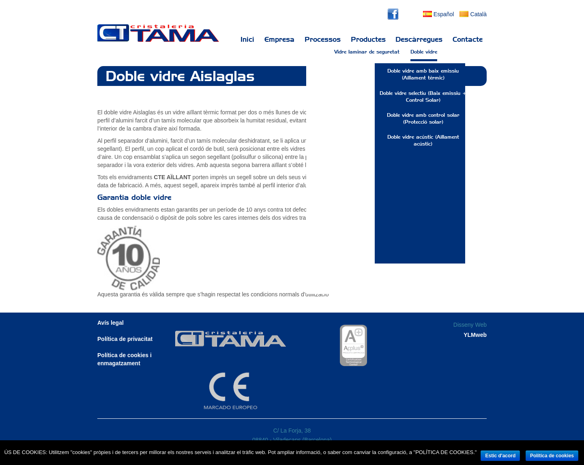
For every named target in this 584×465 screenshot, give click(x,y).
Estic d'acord (500, 456)
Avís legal (110, 322)
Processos (323, 39)
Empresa (279, 39)
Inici (247, 39)
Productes (368, 39)
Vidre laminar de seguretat (366, 56)
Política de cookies (552, 456)
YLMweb (475, 335)
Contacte (468, 39)
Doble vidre (423, 56)
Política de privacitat (124, 339)
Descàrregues (418, 39)
